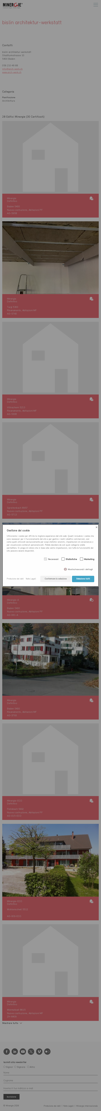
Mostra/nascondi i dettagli (80, 568)
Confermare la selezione (56, 579)
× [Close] (97, 527)
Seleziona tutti (83, 579)
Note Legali (31, 579)
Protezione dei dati (15, 579)
